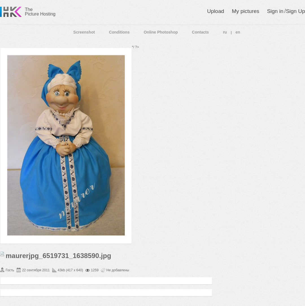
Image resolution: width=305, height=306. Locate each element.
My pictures (245, 11)
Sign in (275, 11)
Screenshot (84, 32)
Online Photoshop (161, 32)
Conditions (119, 32)
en (238, 32)
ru (225, 32)
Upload (215, 11)
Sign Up (295, 11)
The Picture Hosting (40, 11)
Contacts (200, 32)
